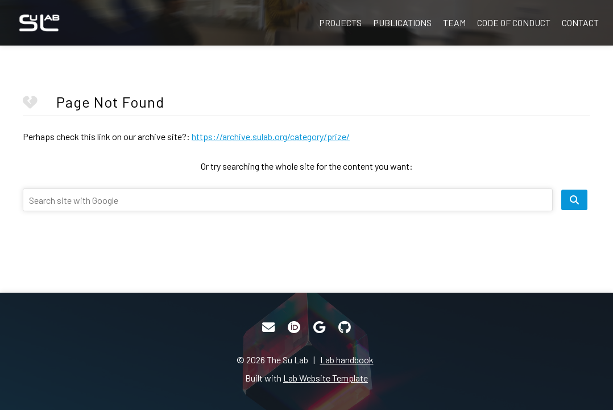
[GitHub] (345, 327)
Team (454, 22)
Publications (402, 22)
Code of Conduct (513, 22)
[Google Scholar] (319, 327)
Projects (340, 22)
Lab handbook (347, 359)
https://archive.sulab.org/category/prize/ (271, 136)
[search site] (574, 200)
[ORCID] (294, 327)
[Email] (268, 327)
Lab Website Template (325, 377)
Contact (580, 22)
